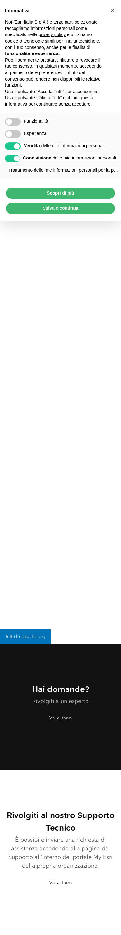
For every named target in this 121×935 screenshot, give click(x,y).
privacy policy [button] (52, 34)
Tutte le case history (25, 636)
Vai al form (60, 718)
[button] (112, 10)
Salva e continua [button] (60, 208)
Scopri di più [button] (60, 193)
